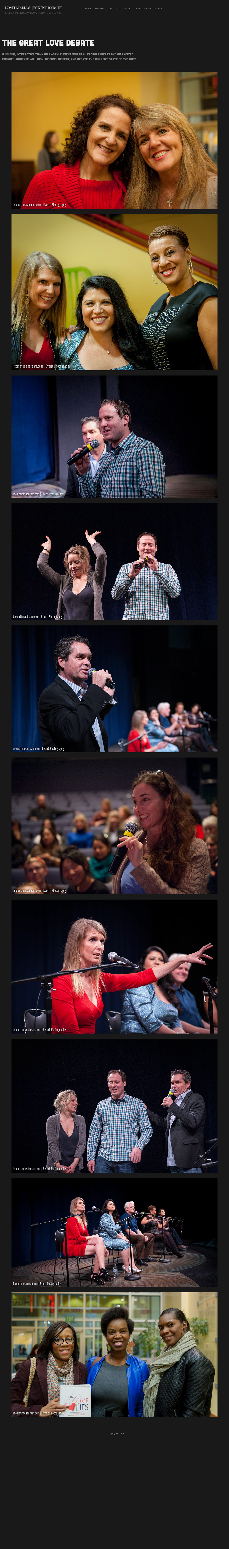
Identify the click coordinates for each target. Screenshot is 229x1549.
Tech (137, 8)
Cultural (114, 8)
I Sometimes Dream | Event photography (33, 8)
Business (100, 8)
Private (126, 8)
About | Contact (153, 8)
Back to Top (114, 1434)
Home (88, 8)
